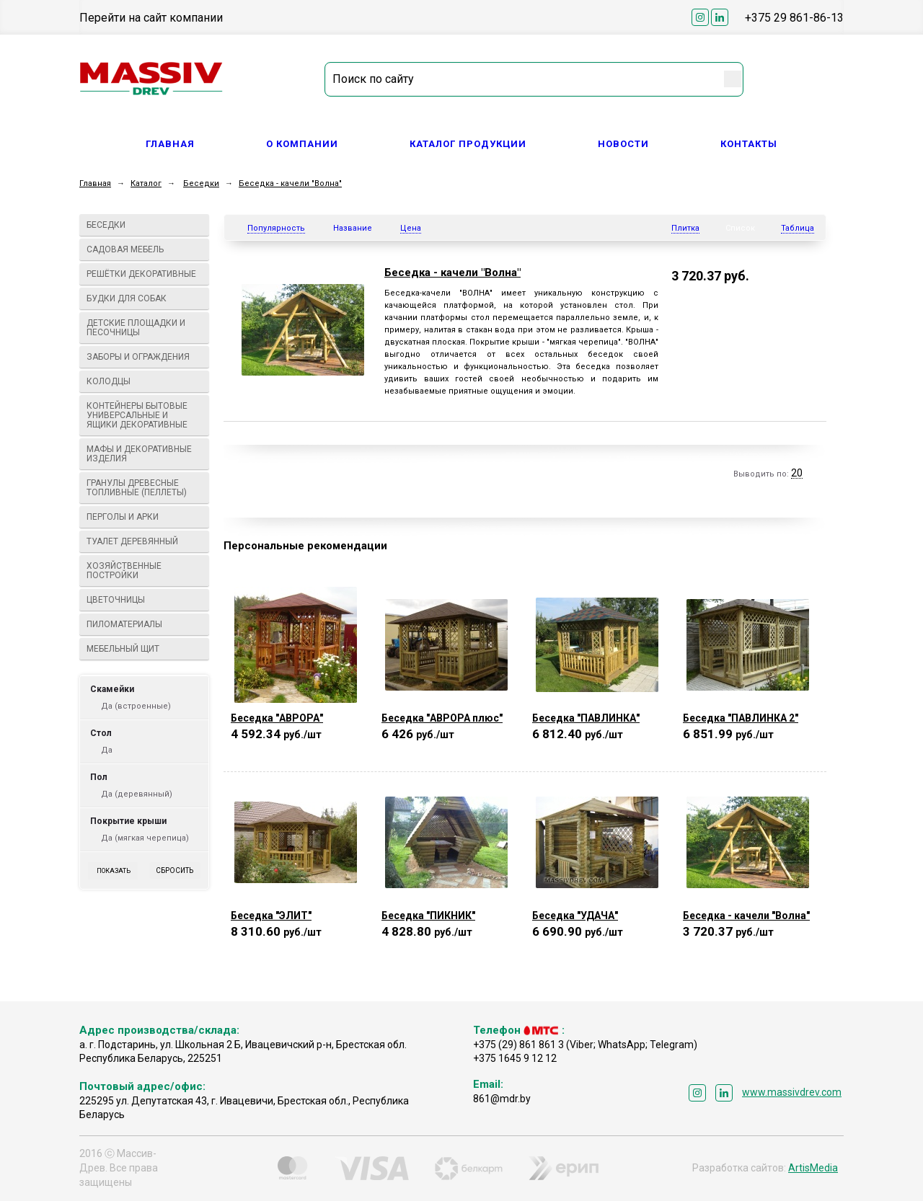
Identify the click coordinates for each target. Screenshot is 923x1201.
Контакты (748, 143)
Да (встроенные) (136, 706)
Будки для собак (145, 298)
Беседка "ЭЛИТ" (271, 915)
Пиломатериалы (145, 624)
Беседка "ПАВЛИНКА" (586, 718)
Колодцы (145, 381)
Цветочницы (145, 600)
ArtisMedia (813, 1168)
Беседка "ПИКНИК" (428, 915)
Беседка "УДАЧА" (575, 915)
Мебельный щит (145, 649)
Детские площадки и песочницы (145, 327)
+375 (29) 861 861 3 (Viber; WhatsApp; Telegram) (585, 1044)
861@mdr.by (502, 1098)
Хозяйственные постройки (145, 570)
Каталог (146, 183)
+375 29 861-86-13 (794, 18)
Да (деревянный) (136, 794)
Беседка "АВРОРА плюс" (442, 718)
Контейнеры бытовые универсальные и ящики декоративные (145, 415)
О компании (302, 143)
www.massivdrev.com (792, 1092)
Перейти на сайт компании (151, 18)
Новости (623, 143)
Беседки (201, 183)
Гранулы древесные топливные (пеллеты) (145, 487)
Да (106, 750)
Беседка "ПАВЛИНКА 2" (740, 718)
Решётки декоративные (145, 274)
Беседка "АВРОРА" (277, 718)
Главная (170, 143)
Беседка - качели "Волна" (290, 183)
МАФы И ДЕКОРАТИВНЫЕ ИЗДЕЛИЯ (145, 454)
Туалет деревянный (145, 541)
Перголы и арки (145, 517)
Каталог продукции (468, 143)
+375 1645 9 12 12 (515, 1058)
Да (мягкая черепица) (145, 838)
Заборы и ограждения (145, 357)
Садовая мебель (145, 249)
